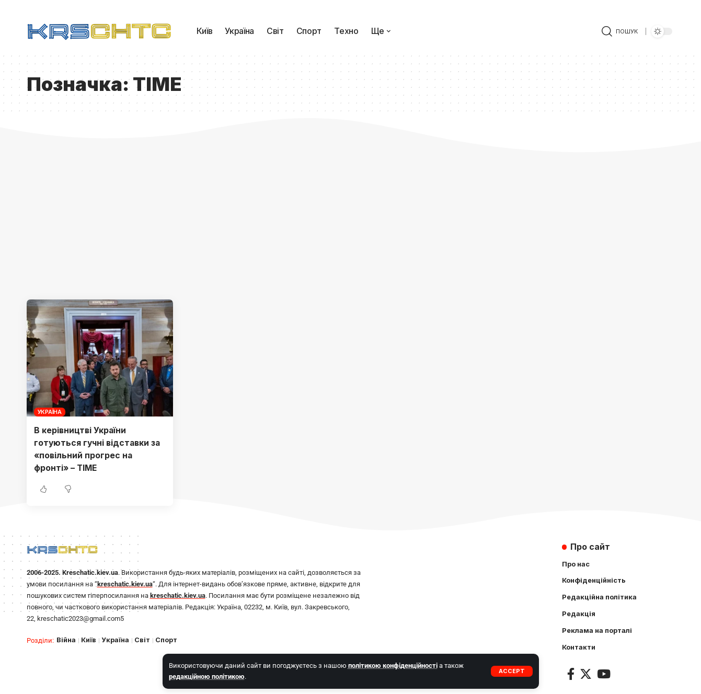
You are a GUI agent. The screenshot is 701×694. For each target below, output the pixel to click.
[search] (620, 31)
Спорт (166, 639)
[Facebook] (571, 673)
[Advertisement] (350, 221)
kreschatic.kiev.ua (125, 582)
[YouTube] (603, 673)
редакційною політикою (207, 676)
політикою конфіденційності (393, 665)
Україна (50, 411)
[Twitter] (585, 673)
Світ (142, 639)
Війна (66, 639)
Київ (88, 639)
